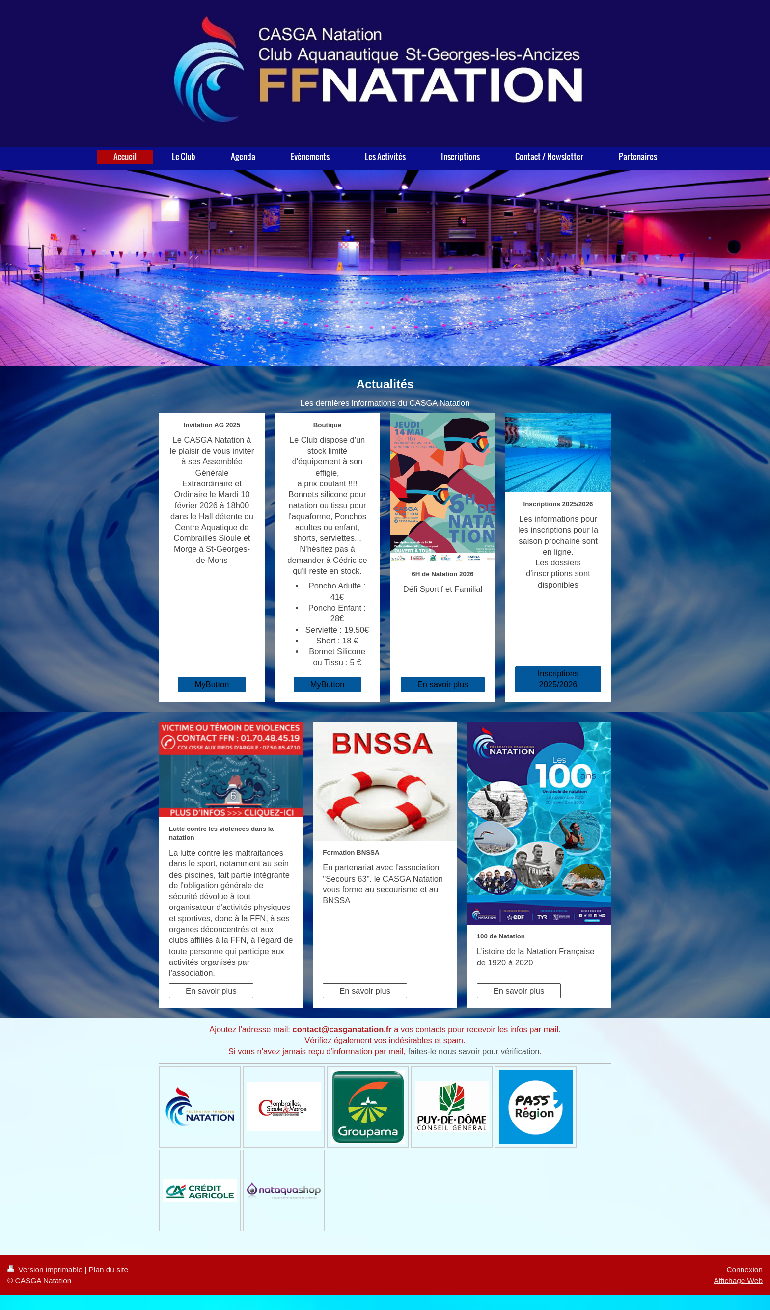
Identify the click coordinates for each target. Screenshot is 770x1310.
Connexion (744, 1269)
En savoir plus (442, 684)
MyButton (212, 684)
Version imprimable (45, 1269)
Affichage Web (738, 1280)
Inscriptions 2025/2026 (558, 679)
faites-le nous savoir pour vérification (474, 1051)
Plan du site (108, 1269)
